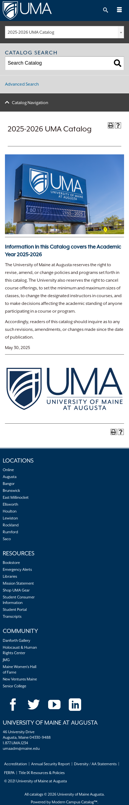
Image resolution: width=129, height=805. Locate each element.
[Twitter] (33, 704)
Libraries (10, 576)
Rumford (10, 532)
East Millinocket (16, 497)
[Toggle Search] (105, 10)
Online (8, 470)
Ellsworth (10, 504)
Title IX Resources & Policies (42, 772)
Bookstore (11, 562)
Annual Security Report (50, 764)
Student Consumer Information (19, 600)
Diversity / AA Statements (95, 764)
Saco (7, 539)
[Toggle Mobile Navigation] (119, 10)
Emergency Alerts (17, 569)
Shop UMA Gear (16, 590)
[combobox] (64, 32)
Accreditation (15, 764)
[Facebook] (13, 704)
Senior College (14, 686)
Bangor (9, 483)
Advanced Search (22, 84)
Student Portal (15, 609)
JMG (6, 660)
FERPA (9, 772)
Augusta (10, 476)
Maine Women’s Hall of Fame (19, 669)
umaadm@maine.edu (21, 748)
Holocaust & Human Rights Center (20, 650)
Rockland (11, 525)
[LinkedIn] (75, 704)
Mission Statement (18, 583)
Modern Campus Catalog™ (74, 802)
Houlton (10, 511)
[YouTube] (54, 704)
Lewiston (10, 518)
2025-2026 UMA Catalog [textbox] (31, 32)
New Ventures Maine (20, 679)
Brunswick (11, 490)
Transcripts (12, 616)
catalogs (36, 794)
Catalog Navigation (30, 102)
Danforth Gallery (16, 640)
